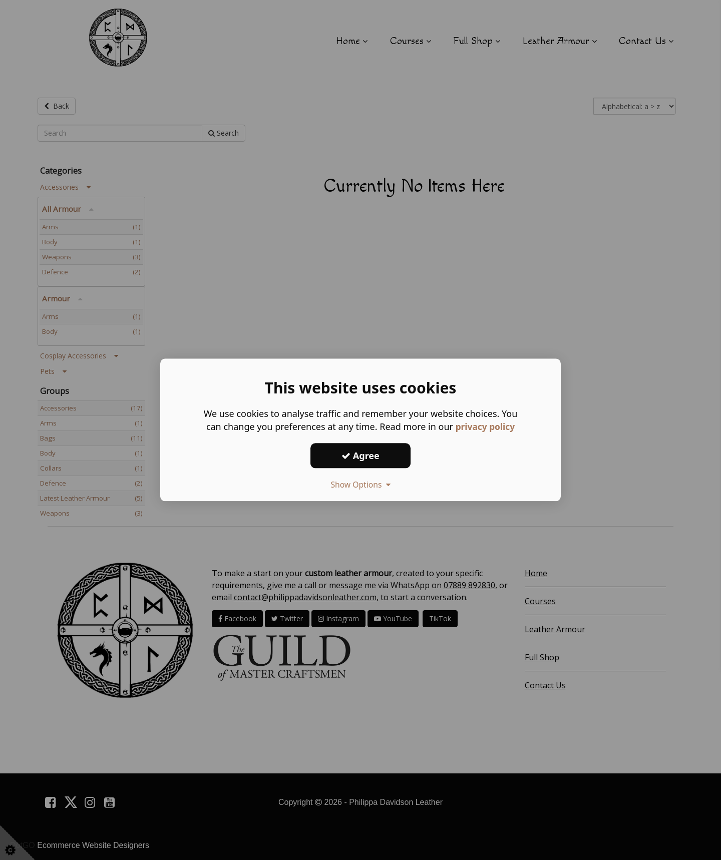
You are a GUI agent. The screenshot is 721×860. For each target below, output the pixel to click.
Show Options (360, 484)
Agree (360, 456)
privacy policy (485, 426)
